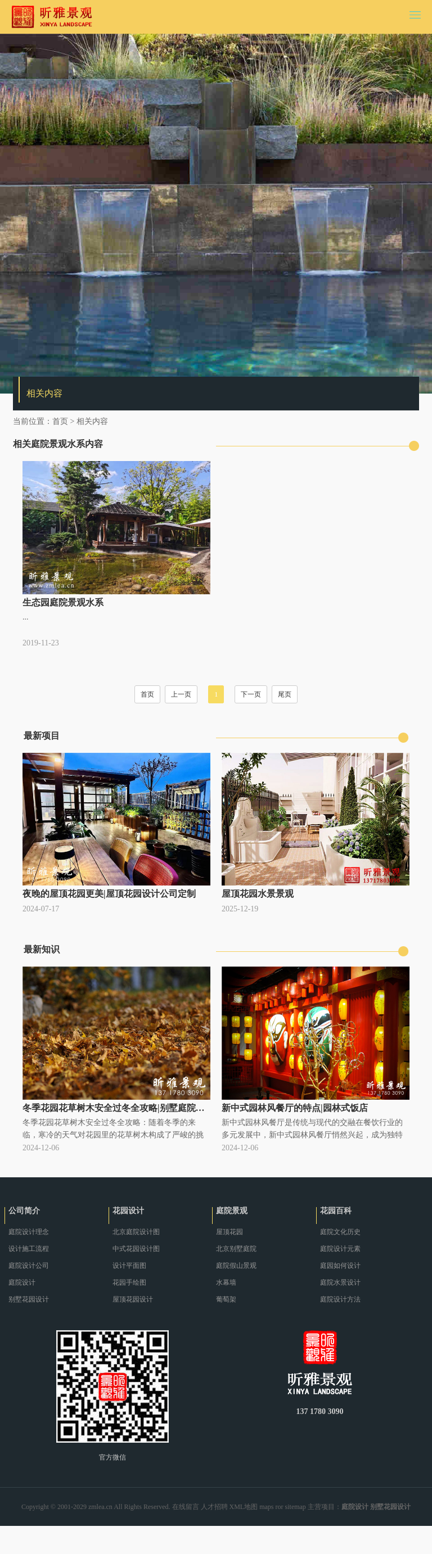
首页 (60, 421)
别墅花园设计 (28, 1299)
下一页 (251, 694)
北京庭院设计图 (136, 1232)
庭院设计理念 (28, 1232)
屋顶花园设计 (132, 1299)
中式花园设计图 (136, 1249)
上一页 (181, 694)
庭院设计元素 (340, 1249)
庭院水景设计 (340, 1282)
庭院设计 (21, 1282)
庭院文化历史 (340, 1232)
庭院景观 (232, 1211)
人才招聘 (214, 1507)
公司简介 (24, 1211)
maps (266, 1507)
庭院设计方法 (340, 1299)
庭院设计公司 (28, 1266)
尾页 (284, 694)
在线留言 (185, 1507)
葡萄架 (226, 1299)
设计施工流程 (28, 1249)
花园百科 (336, 1211)
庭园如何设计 (340, 1266)
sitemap (295, 1507)
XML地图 (244, 1507)
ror (280, 1507)
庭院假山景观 (236, 1266)
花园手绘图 (129, 1282)
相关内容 (92, 421)
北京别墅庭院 (236, 1249)
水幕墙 (226, 1282)
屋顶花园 (229, 1232)
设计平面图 (129, 1266)
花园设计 (128, 1211)
